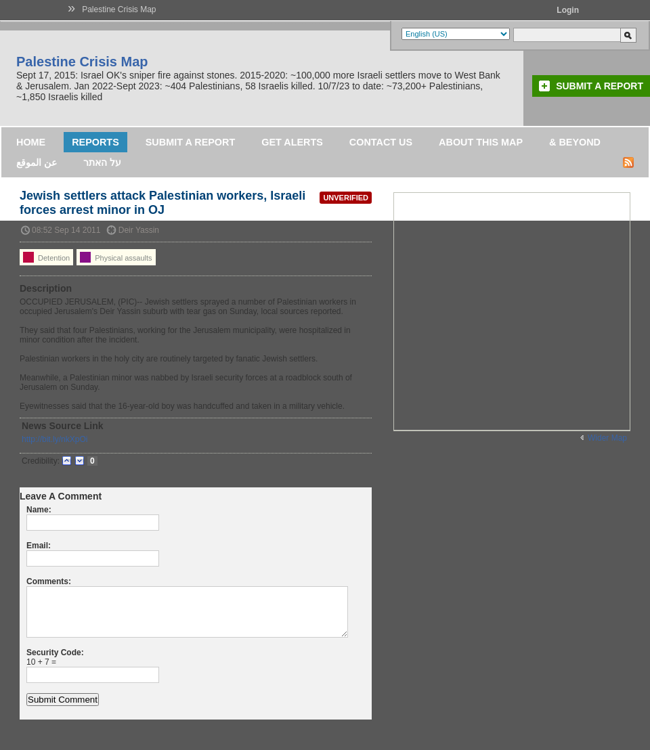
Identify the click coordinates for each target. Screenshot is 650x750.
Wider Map (607, 438)
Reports (95, 142)
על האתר (102, 162)
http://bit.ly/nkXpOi (54, 439)
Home (30, 142)
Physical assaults (116, 257)
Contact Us (380, 142)
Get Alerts (292, 142)
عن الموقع (36, 162)
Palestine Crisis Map (119, 9)
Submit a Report (599, 86)
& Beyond (575, 142)
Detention (46, 257)
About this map (481, 142)
